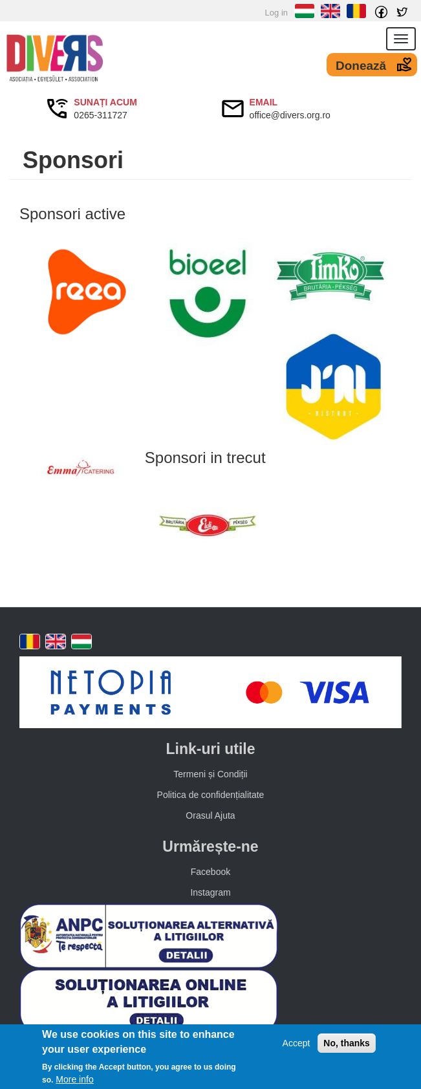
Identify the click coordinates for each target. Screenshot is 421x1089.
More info (74, 1079)
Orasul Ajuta (210, 815)
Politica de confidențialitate (210, 795)
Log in (276, 12)
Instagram (210, 892)
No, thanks (346, 1044)
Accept (296, 1044)
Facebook (210, 872)
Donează (361, 65)
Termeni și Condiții (210, 774)
